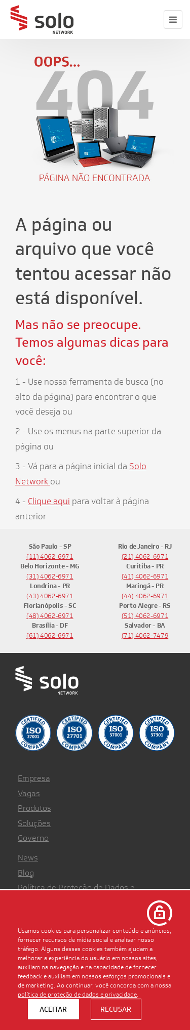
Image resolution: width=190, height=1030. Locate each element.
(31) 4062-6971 (49, 576)
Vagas (29, 793)
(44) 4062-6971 (145, 596)
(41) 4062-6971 (145, 576)
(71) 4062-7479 (145, 635)
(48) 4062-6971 (49, 615)
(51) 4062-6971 (145, 615)
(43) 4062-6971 (49, 596)
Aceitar (53, 1009)
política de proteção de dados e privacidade (77, 994)
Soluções (34, 823)
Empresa (34, 778)
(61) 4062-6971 (49, 635)
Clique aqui (49, 501)
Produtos (34, 808)
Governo (33, 838)
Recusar (115, 1009)
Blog (26, 873)
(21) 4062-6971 (145, 556)
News (28, 857)
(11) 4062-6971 (49, 556)
